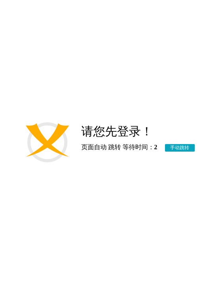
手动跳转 (179, 147)
